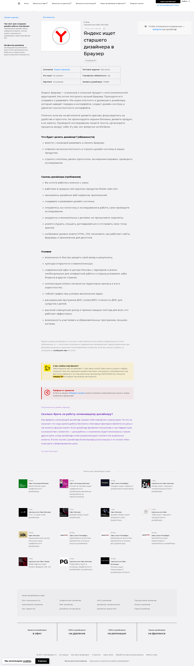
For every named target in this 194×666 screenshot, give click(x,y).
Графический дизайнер (70, 600)
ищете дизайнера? (168, 1)
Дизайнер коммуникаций (108, 604)
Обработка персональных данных (130, 655)
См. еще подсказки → (50, 451)
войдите (157, 29)
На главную (64, 655)
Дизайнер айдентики (107, 609)
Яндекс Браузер (62, 69)
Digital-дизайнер (142, 609)
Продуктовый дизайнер (145, 600)
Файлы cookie (151, 655)
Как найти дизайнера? (80, 655)
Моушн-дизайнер (142, 604)
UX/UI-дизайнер (104, 600)
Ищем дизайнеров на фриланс (112, 3)
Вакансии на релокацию (86, 3)
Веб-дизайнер (66, 604)
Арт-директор (28, 609)
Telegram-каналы (137, 3)
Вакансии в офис (40, 3)
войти (184, 1)
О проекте (96, 655)
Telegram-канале (77, 393)
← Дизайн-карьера (10, 17)
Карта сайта (108, 655)
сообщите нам (60, 350)
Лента (26, 3)
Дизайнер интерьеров (70, 609)
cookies (27, 661)
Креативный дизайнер (32, 604)
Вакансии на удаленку (62, 3)
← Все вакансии (48, 17)
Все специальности (31, 600)
